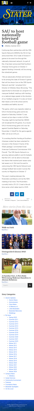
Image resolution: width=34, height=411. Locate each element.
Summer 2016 (13, 330)
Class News (13, 304)
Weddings (12, 313)
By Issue (8, 315)
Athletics (8, 46)
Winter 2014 (13, 350)
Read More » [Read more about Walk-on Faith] (5, 230)
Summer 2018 (13, 332)
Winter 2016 (13, 354)
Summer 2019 (13, 335)
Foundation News (11, 384)
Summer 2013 (15, 46)
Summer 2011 (13, 319)
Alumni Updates (10, 298)
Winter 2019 (13, 361)
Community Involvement (13, 380)
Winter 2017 (13, 356)
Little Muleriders (14, 309)
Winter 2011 (13, 343)
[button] (11, 2)
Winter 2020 (13, 363)
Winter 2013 (13, 348)
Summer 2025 (13, 341)
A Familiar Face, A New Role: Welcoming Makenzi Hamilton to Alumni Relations (16, 278)
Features (8, 382)
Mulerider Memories (15, 311)
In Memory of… (14, 306)
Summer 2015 (13, 328)
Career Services (10, 378)
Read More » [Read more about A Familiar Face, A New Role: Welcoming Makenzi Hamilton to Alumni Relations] (5, 282)
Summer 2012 (13, 322)
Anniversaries (13, 302)
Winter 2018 (13, 358)
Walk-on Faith (8, 228)
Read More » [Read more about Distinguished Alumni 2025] (5, 254)
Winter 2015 (13, 352)
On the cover (9, 389)
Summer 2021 (13, 339)
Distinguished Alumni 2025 (14, 252)
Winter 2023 (13, 369)
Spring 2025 (13, 317)
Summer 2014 (13, 326)
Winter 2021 (13, 365)
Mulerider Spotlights (11, 387)
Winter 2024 (13, 371)
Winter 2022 (13, 367)
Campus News (10, 374)
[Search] (30, 285)
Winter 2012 (13, 345)
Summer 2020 (13, 337)
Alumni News (13, 300)
